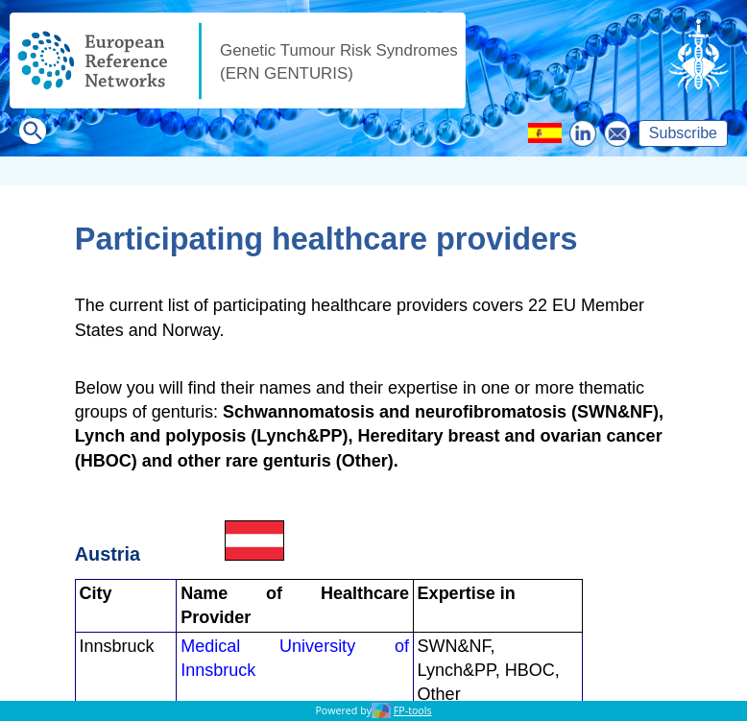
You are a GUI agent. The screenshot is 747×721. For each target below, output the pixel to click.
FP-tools (413, 710)
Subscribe (683, 133)
